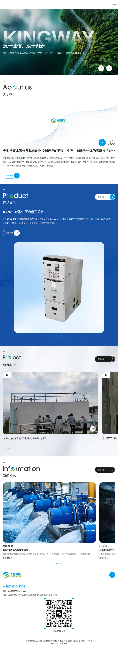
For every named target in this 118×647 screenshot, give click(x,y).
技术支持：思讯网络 (59, 644)
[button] (101, 68)
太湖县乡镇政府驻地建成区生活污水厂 (25, 438)
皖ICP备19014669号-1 (83, 641)
